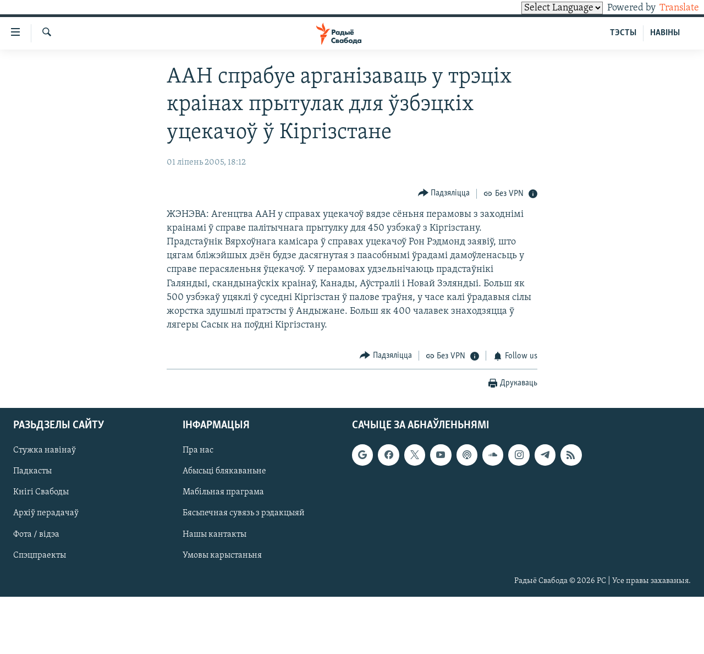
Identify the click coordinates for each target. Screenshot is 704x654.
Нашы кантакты (214, 534)
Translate (669, 8)
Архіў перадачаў (46, 513)
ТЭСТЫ (623, 33)
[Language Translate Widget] (543, 8)
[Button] (444, 193)
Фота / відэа (36, 534)
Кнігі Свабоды (41, 492)
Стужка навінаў (44, 450)
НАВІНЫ (665, 33)
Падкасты (32, 471)
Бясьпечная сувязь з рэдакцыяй (244, 513)
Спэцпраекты (39, 555)
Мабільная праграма (223, 492)
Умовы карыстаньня (222, 555)
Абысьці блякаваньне (224, 471)
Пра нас (198, 450)
